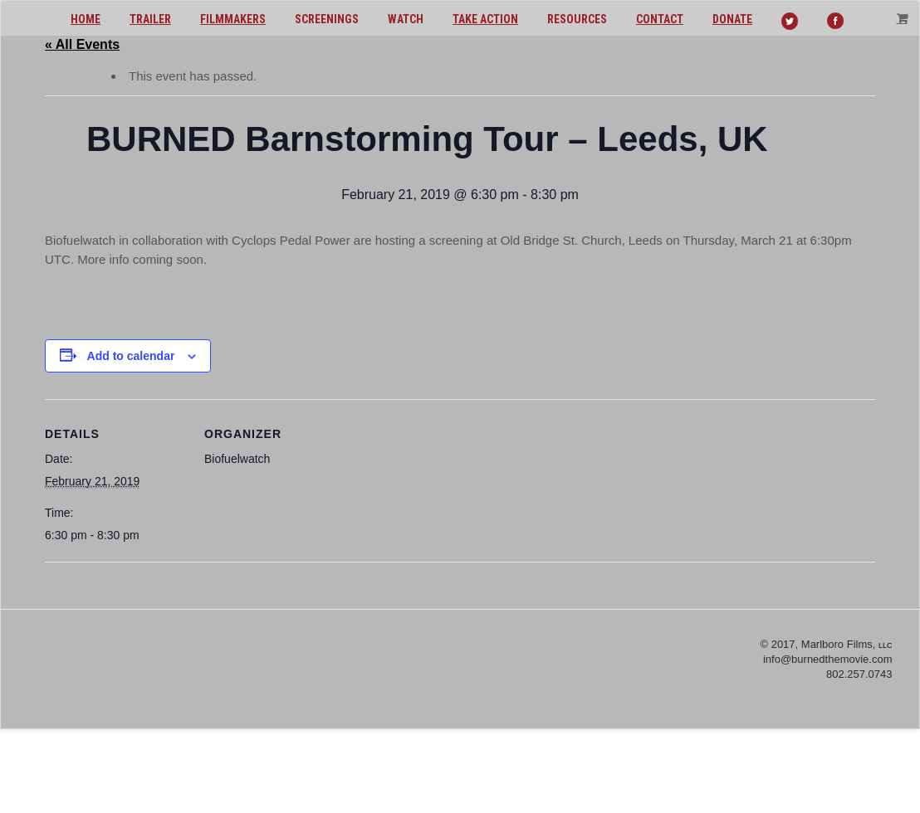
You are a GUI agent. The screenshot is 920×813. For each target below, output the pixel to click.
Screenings (327, 19)
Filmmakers (233, 19)
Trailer (150, 19)
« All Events (82, 44)
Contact (659, 19)
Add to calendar (131, 356)
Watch (405, 19)
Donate (732, 19)
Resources (577, 19)
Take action (485, 19)
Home (85, 19)
